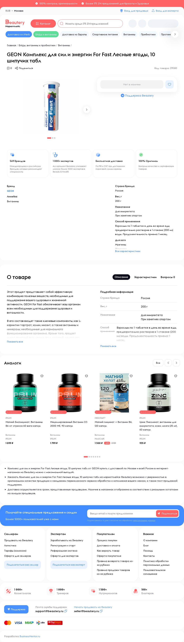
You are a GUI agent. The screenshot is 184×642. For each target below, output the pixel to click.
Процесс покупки (107, 540)
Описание (121, 277)
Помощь (148, 550)
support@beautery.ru (49, 611)
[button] (86, 109)
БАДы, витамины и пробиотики (37, 45)
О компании (150, 540)
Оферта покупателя (109, 555)
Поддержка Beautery (137, 95)
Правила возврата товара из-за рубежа (115, 563)
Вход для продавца (136, 10)
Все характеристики (127, 251)
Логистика (10, 545)
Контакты (149, 555)
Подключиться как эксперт (69, 564)
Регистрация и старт (63, 545)
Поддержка (16, 609)
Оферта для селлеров (17, 555)
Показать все (15, 341)
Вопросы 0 (168, 277)
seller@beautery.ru (86, 611)
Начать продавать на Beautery (93, 607)
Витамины (64, 45)
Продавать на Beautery (18, 540)
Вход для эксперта (167, 10)
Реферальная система (64, 550)
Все (158, 362)
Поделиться (26, 68)
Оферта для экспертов (65, 555)
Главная (11, 45)
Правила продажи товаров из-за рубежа (113, 571)
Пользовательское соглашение (154, 571)
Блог (146, 545)
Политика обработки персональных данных (156, 563)
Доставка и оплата (108, 545)
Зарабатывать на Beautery (67, 540)
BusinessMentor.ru (30, 636)
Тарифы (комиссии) (15, 550)
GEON (10, 190)
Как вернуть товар (108, 550)
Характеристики (145, 277)
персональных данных (144, 520)
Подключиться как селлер (22, 564)
